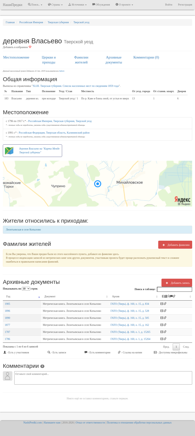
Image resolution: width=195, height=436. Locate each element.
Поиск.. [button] (35, 4)
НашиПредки (12, 5)
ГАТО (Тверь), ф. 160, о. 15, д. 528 (125, 310)
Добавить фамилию (175, 245)
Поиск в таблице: (163, 289)
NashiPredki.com (32, 422)
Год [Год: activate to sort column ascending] (8, 296)
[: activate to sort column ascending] (178, 297)
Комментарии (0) (146, 57)
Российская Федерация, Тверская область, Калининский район (54, 132)
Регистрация (185, 4)
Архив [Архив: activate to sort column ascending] (110, 296)
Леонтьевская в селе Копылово (23, 229)
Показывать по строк (20, 288)
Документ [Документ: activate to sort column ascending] (26, 296)
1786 (7, 339)
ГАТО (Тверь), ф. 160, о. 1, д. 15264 (125, 339)
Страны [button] (55, 4)
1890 (7, 318)
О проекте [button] (124, 4)
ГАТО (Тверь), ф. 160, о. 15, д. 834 (125, 303)
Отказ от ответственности (90, 422)
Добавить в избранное (17, 47)
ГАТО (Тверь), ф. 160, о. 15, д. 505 (125, 318)
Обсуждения (101, 4)
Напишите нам (52, 422)
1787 (7, 332)
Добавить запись (177, 283)
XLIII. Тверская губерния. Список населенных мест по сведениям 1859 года (76, 86)
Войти (168, 4)
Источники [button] (77, 4)
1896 (7, 310)
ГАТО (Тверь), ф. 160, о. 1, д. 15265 (125, 332)
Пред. (166, 346)
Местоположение (16, 57)
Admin (61, 71)
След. (186, 346)
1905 (7, 303)
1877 (7, 325)
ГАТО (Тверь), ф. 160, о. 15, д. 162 (125, 325)
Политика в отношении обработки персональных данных (139, 422)
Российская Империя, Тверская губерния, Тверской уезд (60, 121)
